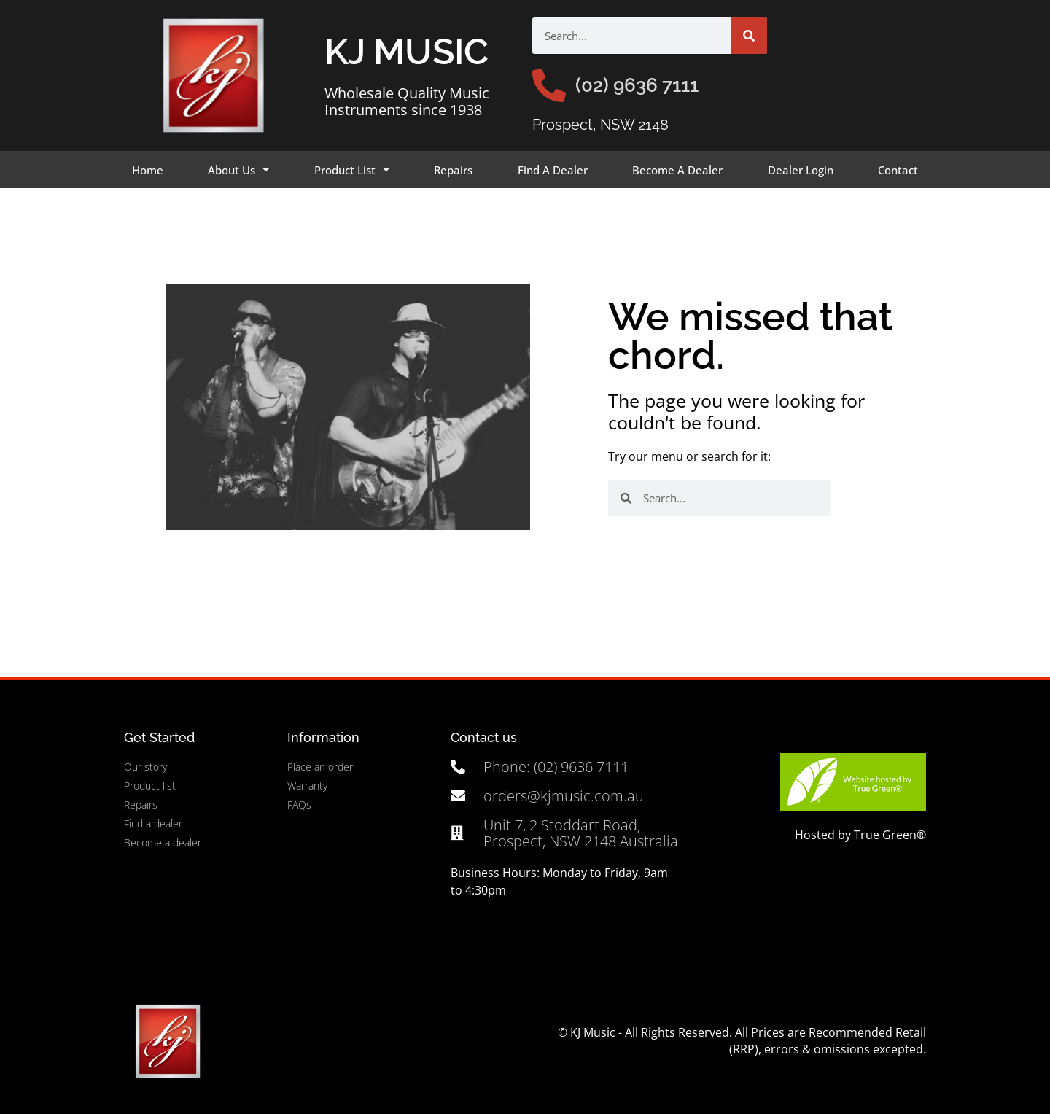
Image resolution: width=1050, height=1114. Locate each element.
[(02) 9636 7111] (549, 85)
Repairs (453, 170)
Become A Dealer (677, 170)
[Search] (749, 35)
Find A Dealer (553, 170)
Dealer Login (800, 170)
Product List (351, 169)
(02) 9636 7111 (637, 85)
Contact (898, 170)
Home (147, 170)
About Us (238, 169)
